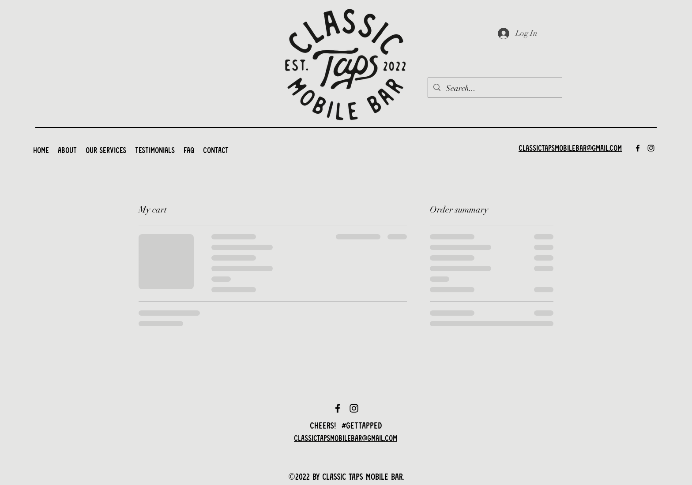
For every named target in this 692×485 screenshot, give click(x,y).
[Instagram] (651, 148)
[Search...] (494, 88)
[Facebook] (637, 148)
